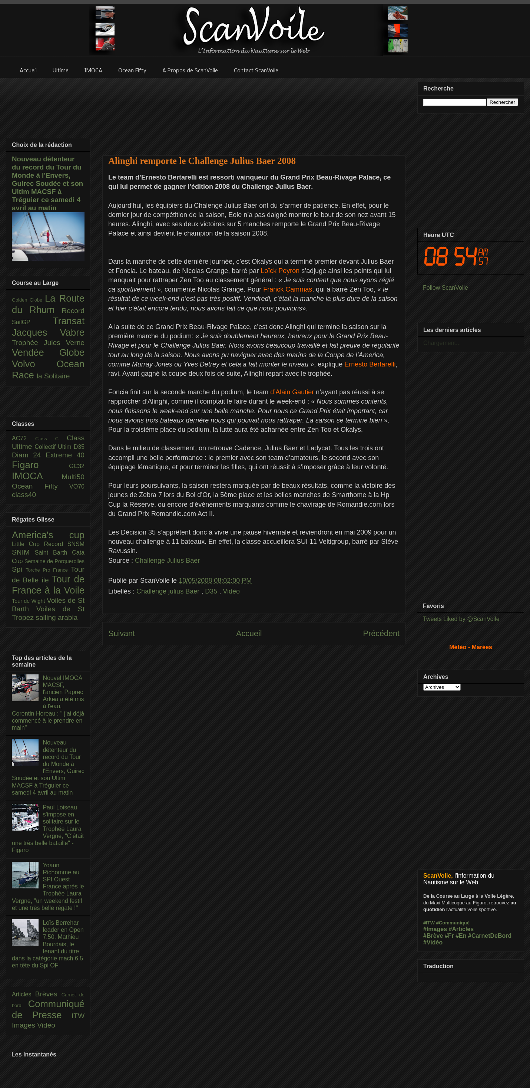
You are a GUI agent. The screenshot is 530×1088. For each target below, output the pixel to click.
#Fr (449, 936)
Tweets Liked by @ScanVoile (461, 619)
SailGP (32, 322)
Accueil (249, 633)
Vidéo (231, 591)
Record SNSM (64, 544)
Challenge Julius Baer (167, 560)
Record (73, 311)
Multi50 (73, 477)
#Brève (433, 936)
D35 (212, 591)
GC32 (77, 466)
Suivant (121, 633)
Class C (51, 438)
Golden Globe (28, 300)
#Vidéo (433, 942)
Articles (23, 994)
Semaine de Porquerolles (54, 561)
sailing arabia (56, 617)
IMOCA (37, 476)
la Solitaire (53, 376)
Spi (19, 569)
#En (461, 936)
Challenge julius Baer (168, 591)
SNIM (23, 552)
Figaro (40, 465)
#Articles (461, 929)
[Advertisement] (254, 112)
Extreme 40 (65, 455)
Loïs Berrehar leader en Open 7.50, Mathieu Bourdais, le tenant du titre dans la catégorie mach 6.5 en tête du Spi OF (48, 944)
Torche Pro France (48, 570)
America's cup (48, 535)
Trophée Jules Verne (48, 342)
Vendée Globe (48, 352)
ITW (78, 1016)
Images (24, 1025)
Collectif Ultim (53, 447)
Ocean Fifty (40, 486)
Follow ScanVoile (445, 288)
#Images (435, 929)
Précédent (381, 633)
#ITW (429, 923)
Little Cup (28, 544)
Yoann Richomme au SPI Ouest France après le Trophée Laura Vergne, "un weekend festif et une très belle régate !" (48, 886)
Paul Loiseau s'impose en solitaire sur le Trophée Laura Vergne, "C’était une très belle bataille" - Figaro (48, 828)
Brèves (48, 994)
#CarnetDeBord (489, 936)
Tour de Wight (29, 601)
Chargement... (442, 343)
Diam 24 (29, 455)
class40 (24, 495)
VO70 (77, 486)
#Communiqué (453, 923)
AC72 (23, 438)
